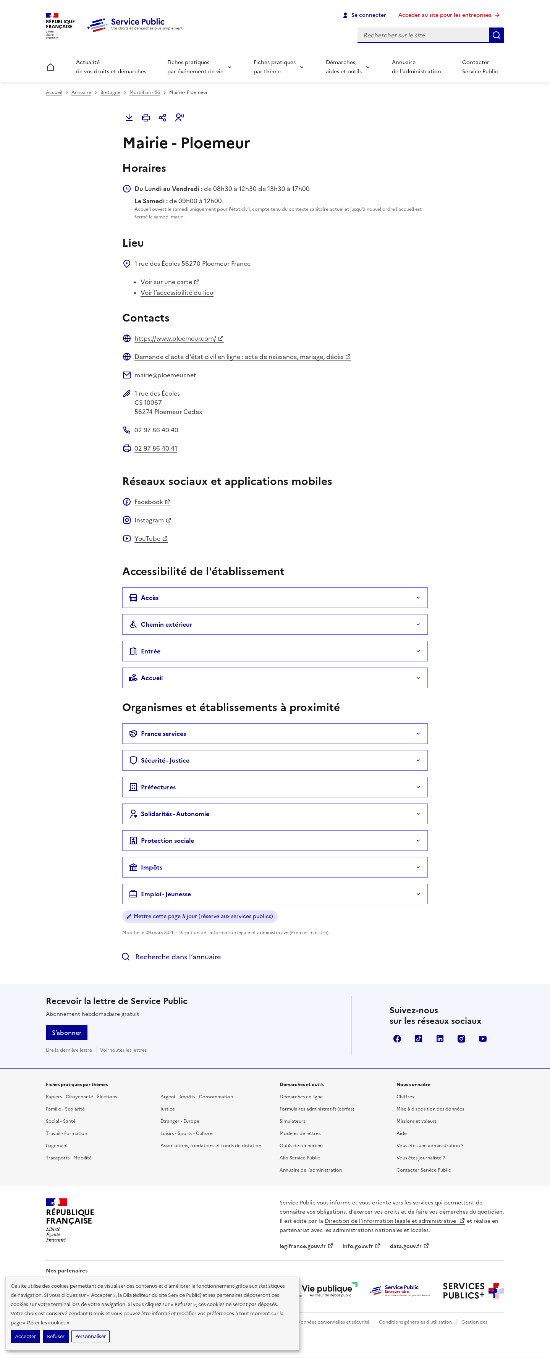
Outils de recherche (301, 1145)
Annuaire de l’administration (416, 67)
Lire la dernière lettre (69, 1050)
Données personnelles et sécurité (333, 1322)
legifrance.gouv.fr (306, 1246)
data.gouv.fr (409, 1246)
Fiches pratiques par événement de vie (195, 67)
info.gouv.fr (362, 1246)
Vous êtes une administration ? (429, 1145)
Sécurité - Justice (159, 760)
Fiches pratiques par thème (275, 67)
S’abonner (66, 1032)
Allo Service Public (300, 1157)
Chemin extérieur (160, 624)
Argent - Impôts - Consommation (196, 1096)
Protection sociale (161, 840)
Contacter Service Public (480, 67)
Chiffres (405, 1096)
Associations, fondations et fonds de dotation (210, 1145)
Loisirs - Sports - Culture (186, 1133)
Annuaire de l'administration (311, 1170)
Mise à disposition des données (430, 1109)
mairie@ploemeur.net (165, 375)
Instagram (152, 520)
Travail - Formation (66, 1133)
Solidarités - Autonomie (169, 813)
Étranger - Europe (179, 1121)
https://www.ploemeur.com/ (179, 338)
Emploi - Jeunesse (160, 894)
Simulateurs (292, 1121)
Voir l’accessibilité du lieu (177, 292)
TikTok (418, 1038)
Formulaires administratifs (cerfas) (317, 1109)
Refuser (56, 1336)
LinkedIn (440, 1038)
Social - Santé (61, 1121)
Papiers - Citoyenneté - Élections (81, 1096)
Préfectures (152, 787)
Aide (401, 1133)
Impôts (145, 867)
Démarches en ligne (301, 1096)
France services (157, 733)
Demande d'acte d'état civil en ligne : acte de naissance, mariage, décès (242, 356)
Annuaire (81, 92)
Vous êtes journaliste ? (420, 1157)
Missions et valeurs (416, 1121)
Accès (144, 597)
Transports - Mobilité (69, 1157)
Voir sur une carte (170, 281)
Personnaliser (90, 1336)
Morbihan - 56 (144, 92)
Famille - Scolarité (65, 1109)
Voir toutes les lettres (123, 1050)
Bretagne (110, 92)
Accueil (54, 92)
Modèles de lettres (300, 1133)
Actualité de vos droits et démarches (111, 67)
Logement (57, 1145)
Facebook (152, 501)
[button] (179, 117)
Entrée (144, 651)
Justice (167, 1109)
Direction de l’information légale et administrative (395, 1221)
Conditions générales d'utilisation (415, 1322)
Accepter (25, 1336)
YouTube (151, 538)
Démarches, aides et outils (344, 67)
